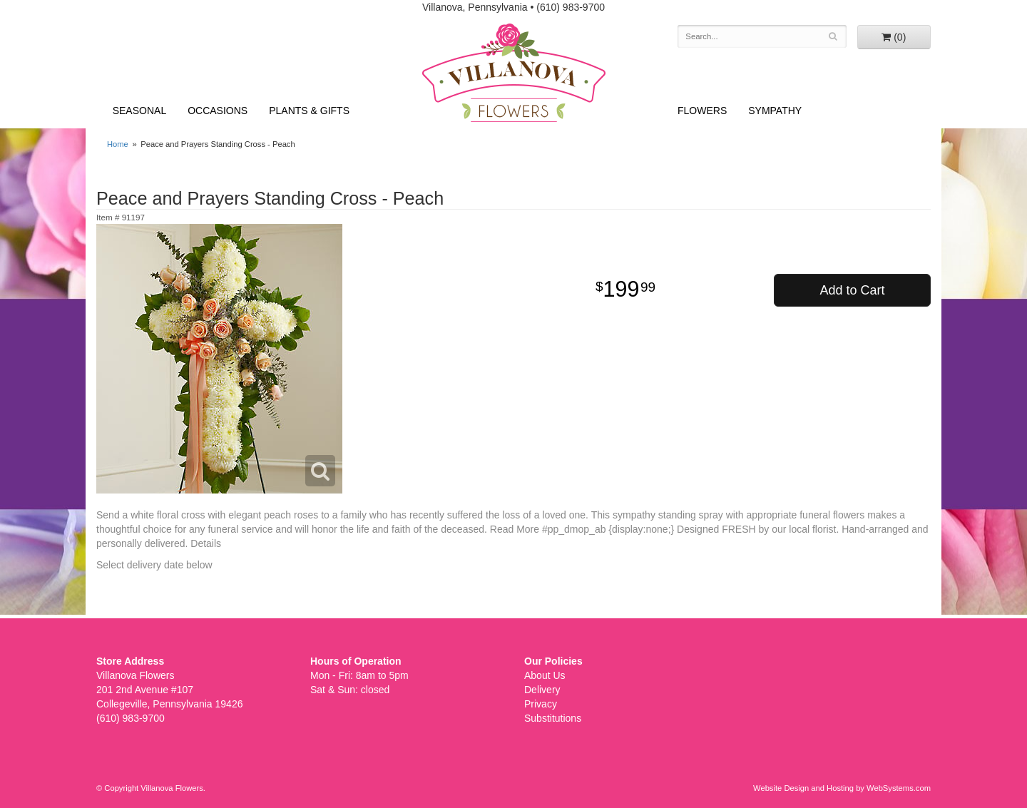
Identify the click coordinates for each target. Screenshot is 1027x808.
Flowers (702, 110)
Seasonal (139, 110)
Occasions (217, 110)
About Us (545, 675)
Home (117, 144)
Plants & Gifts (309, 110)
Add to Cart (851, 290)
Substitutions (552, 718)
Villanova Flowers (514, 73)
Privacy (540, 704)
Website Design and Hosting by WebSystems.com (842, 788)
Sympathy (775, 110)
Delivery (542, 689)
